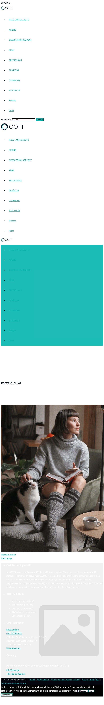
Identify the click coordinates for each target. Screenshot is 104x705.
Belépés (12, 100)
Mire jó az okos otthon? (23, 601)
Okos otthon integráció (22, 608)
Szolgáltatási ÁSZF (91, 679)
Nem (91, 691)
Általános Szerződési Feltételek (65, 679)
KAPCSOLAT (14, 90)
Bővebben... (7, 695)
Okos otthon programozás (24, 612)
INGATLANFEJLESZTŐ (19, 20)
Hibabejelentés (13, 648)
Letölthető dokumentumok (13, 683)
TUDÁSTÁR (14, 70)
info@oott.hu (12, 629)
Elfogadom (83, 691)
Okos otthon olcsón (21, 616)
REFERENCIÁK (15, 60)
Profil (11, 110)
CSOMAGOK (14, 80)
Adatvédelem (43, 679)
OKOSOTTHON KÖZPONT (20, 40)
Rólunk (32, 679)
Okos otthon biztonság (22, 605)
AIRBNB (12, 30)
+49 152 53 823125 (15, 674)
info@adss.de (12, 670)
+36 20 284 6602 (14, 633)
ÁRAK (11, 50)
